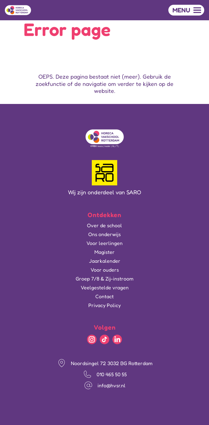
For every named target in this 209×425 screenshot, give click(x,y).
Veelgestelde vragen (105, 287)
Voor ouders (105, 270)
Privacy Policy (104, 305)
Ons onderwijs (104, 234)
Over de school (104, 225)
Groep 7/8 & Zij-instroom (104, 278)
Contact (104, 296)
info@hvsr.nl (111, 385)
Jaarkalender (104, 261)
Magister (104, 252)
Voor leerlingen (104, 243)
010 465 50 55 (112, 374)
